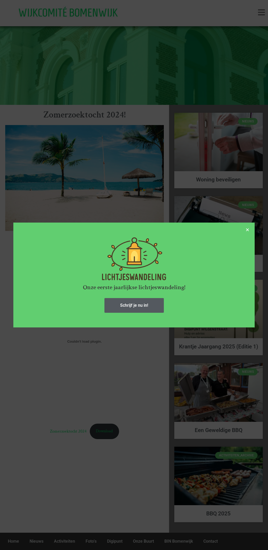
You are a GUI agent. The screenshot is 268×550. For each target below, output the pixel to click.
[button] (249, 230)
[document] (134, 275)
